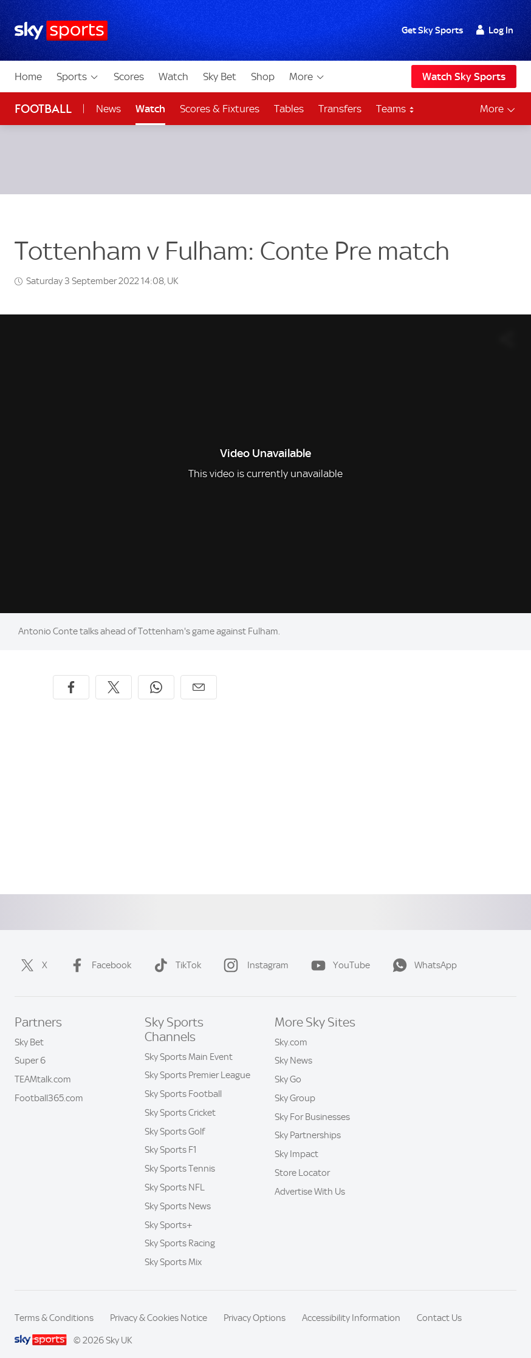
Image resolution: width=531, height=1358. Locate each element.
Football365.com (49, 1083)
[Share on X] (113, 672)
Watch (173, 76)
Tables (289, 109)
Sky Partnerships (308, 1120)
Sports (78, 76)
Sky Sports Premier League (197, 1060)
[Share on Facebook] (71, 672)
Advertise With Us (310, 1177)
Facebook (98, 951)
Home (28, 76)
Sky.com (291, 1027)
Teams (395, 109)
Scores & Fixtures (219, 109)
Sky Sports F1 (171, 1135)
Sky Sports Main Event (189, 1042)
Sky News (293, 1046)
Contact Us (439, 1303)
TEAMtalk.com (43, 1064)
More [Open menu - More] (498, 109)
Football (43, 109)
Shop (263, 76)
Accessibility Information (351, 1303)
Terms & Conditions (54, 1303)
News (108, 109)
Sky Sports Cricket (180, 1098)
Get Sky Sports (432, 30)
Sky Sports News (178, 1191)
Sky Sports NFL (175, 1172)
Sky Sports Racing (180, 1228)
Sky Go (288, 1064)
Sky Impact (296, 1139)
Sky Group (295, 1083)
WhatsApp (422, 951)
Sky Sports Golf (175, 1117)
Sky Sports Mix (173, 1247)
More (307, 76)
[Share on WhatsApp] (156, 672)
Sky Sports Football (183, 1079)
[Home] (61, 31)
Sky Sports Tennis (180, 1154)
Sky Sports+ (169, 1210)
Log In (494, 30)
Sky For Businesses (312, 1102)
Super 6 (30, 1046)
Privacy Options (255, 1303)
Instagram (254, 951)
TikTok (175, 951)
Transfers (339, 109)
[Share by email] (198, 672)
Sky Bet (219, 76)
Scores (129, 76)
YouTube (338, 951)
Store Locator (302, 1158)
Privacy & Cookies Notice (158, 1303)
